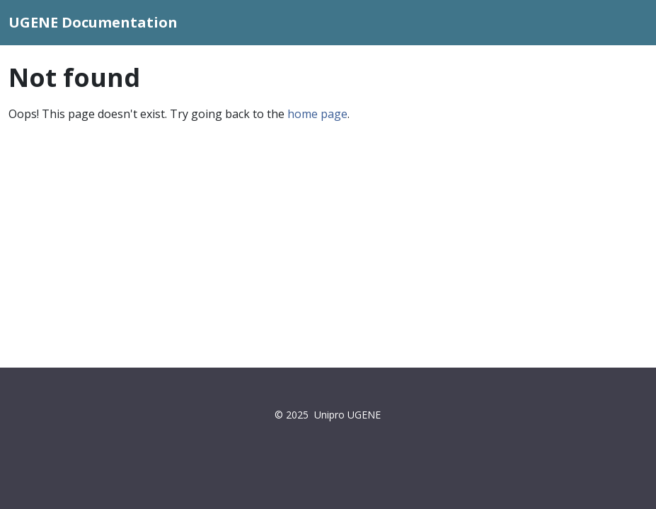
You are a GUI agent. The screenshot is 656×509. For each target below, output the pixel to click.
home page (317, 114)
